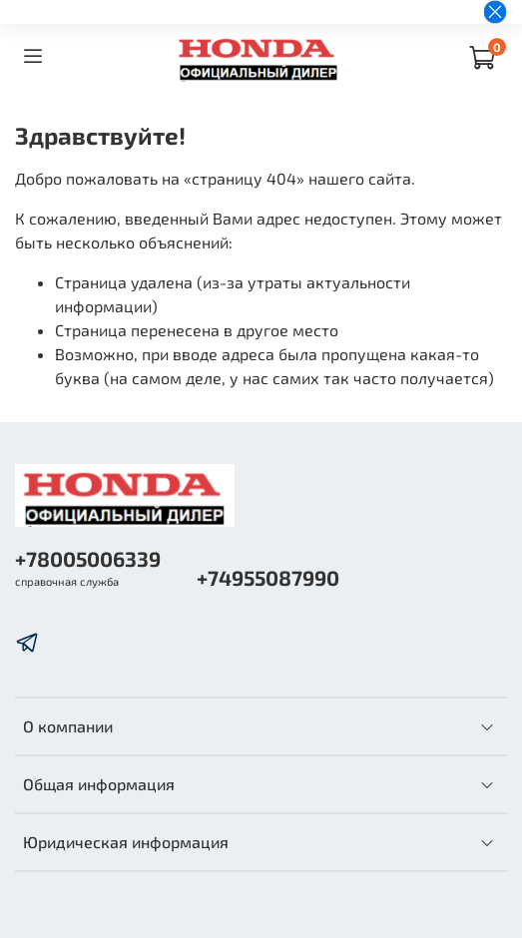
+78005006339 (88, 558)
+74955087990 (268, 577)
